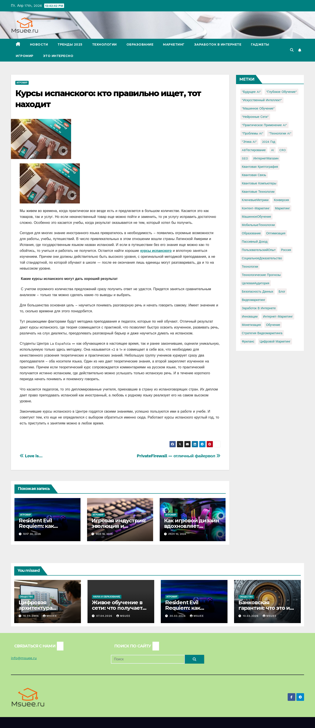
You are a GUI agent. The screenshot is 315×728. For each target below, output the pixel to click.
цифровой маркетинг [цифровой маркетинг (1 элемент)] (275, 341)
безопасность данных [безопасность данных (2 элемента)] (257, 291)
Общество (26, 596)
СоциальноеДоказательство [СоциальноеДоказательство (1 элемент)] (262, 258)
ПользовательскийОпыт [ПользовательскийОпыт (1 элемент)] (259, 250)
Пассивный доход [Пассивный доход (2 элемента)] (255, 241)
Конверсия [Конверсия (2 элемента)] (281, 200)
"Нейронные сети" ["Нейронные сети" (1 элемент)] (255, 116)
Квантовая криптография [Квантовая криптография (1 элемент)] (260, 166)
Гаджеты (260, 44)
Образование (140, 44)
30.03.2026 (178, 615)
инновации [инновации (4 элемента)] (250, 316)
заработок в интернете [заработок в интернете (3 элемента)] (259, 308)
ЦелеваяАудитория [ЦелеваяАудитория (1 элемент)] (255, 283)
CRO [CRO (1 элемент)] (282, 150)
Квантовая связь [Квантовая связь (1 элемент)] (254, 175)
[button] (292, 50)
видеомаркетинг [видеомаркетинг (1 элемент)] (253, 300)
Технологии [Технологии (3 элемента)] (250, 266)
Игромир (24, 56)
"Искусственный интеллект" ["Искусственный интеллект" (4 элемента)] (262, 100)
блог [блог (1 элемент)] (282, 291)
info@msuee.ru (24, 658)
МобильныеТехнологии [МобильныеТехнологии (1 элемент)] (258, 225)
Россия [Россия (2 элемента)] (286, 250)
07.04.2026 (104, 615)
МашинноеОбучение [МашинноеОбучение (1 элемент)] (256, 216)
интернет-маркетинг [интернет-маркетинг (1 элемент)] (278, 316)
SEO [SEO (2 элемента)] (245, 158)
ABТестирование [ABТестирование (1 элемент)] (254, 150)
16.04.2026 (31, 615)
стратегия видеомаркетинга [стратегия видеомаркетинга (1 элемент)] (262, 333)
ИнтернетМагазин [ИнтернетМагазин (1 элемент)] (265, 158)
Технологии (104, 44)
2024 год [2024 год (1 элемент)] (268, 141)
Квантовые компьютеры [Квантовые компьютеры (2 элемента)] (259, 183)
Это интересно (58, 56)
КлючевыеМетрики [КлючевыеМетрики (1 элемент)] (255, 200)
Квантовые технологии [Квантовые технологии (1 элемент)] (258, 191)
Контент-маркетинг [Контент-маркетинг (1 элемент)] (256, 208)
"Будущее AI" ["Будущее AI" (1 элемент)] (251, 92)
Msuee (50, 615)
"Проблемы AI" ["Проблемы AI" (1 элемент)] (252, 133)
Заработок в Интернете (218, 44)
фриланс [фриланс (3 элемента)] (248, 341)
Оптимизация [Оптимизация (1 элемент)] (275, 233)
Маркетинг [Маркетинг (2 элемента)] (282, 208)
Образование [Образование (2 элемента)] (251, 233)
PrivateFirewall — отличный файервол (178, 455)
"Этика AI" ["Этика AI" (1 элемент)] (249, 141)
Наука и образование (106, 596)
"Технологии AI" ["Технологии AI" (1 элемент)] (280, 133)
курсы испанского (156, 251)
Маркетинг (174, 44)
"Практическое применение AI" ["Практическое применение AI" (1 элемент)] (264, 125)
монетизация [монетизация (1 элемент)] (251, 325)
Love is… (31, 455)
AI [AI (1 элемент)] (272, 150)
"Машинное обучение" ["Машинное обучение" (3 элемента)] (258, 108)
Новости (39, 44)
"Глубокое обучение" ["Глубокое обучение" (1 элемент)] (281, 92)
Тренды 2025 (70, 44)
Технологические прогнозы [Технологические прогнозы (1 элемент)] (261, 275)
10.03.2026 (251, 615)
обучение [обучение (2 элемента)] (273, 325)
